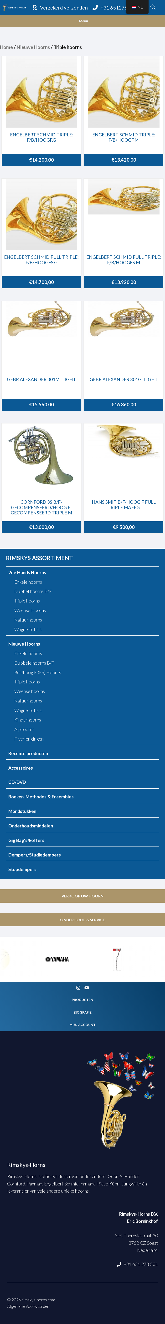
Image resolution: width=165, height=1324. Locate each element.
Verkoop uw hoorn (82, 896)
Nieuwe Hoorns (33, 47)
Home (6, 47)
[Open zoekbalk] (153, 8)
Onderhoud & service (82, 919)
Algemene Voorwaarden (28, 1306)
